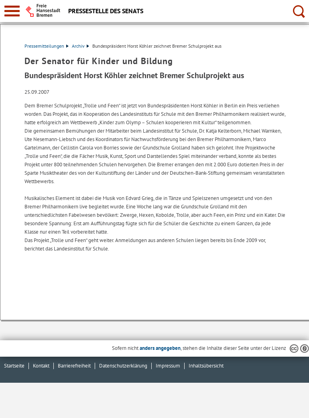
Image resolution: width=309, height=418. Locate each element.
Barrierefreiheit (74, 365)
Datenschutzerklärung (123, 365)
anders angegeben (160, 348)
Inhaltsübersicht (206, 365)
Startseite (14, 365)
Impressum (168, 365)
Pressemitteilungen (46, 46)
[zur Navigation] (12, 11)
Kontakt (41, 365)
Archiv (80, 46)
